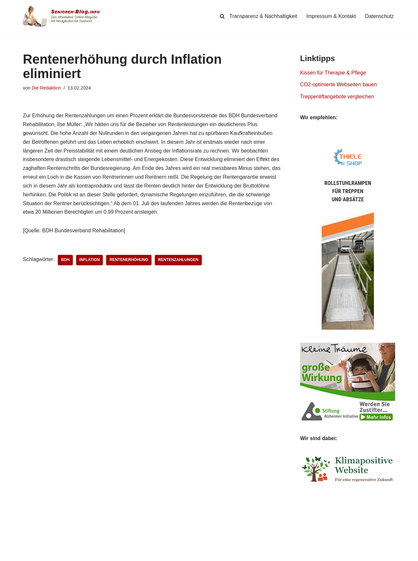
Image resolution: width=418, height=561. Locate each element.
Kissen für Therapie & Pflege (333, 73)
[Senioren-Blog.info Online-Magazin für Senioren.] (63, 16)
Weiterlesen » (42, 512)
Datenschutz (379, 16)
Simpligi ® (91, 554)
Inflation (90, 261)
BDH (65, 261)
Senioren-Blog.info (38, 554)
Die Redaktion (46, 88)
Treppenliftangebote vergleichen (337, 97)
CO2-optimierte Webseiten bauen (339, 85)
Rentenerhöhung (129, 261)
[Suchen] (221, 16)
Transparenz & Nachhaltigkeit (262, 16)
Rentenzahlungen (179, 261)
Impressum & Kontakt (331, 16)
